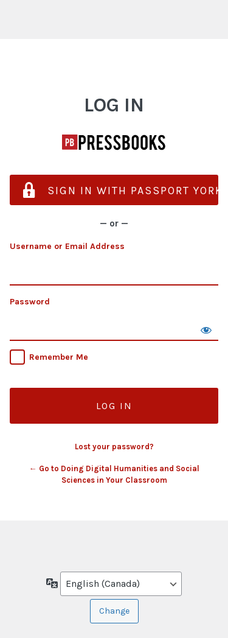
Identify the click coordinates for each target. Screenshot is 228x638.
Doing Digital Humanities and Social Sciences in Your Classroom (114, 142)
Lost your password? (114, 446)
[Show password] (206, 329)
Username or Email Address (67, 246)
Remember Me (58, 357)
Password (30, 301)
